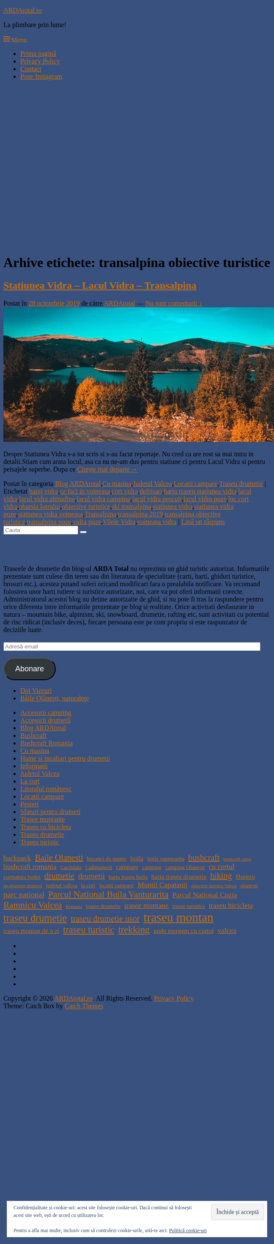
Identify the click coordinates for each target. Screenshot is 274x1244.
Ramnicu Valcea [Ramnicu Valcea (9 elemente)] (32, 905)
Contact (30, 68)
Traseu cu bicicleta (45, 826)
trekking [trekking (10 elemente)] (134, 929)
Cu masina (116, 483)
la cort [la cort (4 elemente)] (88, 885)
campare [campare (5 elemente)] (127, 866)
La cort (30, 781)
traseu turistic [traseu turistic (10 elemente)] (88, 929)
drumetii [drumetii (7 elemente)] (91, 876)
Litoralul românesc (45, 788)
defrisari (151, 491)
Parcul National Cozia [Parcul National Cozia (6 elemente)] (204, 895)
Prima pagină (38, 53)
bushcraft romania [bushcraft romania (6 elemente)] (30, 867)
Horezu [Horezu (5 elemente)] (245, 876)
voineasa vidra (156, 521)
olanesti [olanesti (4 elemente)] (249, 885)
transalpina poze (49, 521)
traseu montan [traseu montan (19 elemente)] (178, 917)
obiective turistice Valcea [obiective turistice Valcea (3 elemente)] (213, 885)
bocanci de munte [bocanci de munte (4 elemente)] (106, 858)
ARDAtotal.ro (22, 10)
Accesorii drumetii (45, 720)
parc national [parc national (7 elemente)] (23, 894)
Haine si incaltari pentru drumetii (65, 758)
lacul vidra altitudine (47, 498)
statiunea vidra (172, 506)
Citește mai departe (107, 469)
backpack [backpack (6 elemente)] (17, 858)
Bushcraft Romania (46, 743)
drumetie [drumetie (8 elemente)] (59, 875)
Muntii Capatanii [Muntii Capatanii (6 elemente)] (162, 885)
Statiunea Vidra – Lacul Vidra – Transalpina (100, 285)
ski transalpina (131, 506)
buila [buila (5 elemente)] (136, 858)
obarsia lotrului (39, 506)
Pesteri (29, 804)
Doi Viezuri (36, 690)
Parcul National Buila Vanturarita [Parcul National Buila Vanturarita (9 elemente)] (108, 894)
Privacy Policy (40, 61)
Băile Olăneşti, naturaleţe (54, 698)
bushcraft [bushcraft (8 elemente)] (203, 857)
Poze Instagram (41, 76)
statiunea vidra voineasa (50, 514)
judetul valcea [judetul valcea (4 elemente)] (61, 885)
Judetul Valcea (152, 483)
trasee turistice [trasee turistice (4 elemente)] (188, 906)
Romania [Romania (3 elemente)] (74, 906)
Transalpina (100, 514)
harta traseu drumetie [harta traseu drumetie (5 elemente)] (178, 876)
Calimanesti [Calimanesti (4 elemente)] (98, 867)
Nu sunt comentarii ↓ (174, 303)
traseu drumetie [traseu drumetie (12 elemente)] (35, 918)
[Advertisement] (79, 166)
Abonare (29, 669)
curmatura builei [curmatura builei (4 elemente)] (22, 877)
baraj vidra (43, 491)
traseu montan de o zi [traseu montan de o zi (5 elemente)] (31, 930)
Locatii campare (196, 483)
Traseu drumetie (241, 483)
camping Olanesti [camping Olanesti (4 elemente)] (185, 867)
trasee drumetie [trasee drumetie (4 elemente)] (103, 906)
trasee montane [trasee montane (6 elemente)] (146, 906)
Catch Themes (84, 1006)
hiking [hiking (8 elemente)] (221, 875)
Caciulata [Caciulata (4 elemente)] (71, 867)
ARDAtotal (119, 303)
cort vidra (125, 491)
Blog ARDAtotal (78, 483)
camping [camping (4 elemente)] (152, 867)
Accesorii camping (45, 712)
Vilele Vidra (119, 521)
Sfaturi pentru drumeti (50, 811)
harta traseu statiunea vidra (200, 491)
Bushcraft (33, 735)
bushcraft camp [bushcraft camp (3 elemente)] (237, 859)
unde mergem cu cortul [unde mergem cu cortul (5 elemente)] (183, 930)
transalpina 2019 (140, 514)
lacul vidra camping (103, 498)
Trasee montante (42, 819)
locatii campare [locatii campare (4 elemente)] (116, 885)
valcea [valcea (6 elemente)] (227, 931)
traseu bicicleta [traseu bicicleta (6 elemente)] (231, 906)
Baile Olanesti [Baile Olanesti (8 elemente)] (59, 857)
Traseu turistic (39, 842)
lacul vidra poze (205, 498)
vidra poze (87, 521)
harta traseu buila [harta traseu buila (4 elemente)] (128, 877)
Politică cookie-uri (188, 1230)
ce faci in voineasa (85, 491)
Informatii (34, 766)
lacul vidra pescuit (156, 498)
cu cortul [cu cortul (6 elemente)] (221, 867)
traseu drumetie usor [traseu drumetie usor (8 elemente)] (105, 918)
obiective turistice (86, 506)
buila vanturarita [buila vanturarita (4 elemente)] (165, 858)
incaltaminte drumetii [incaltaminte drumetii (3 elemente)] (22, 885)
